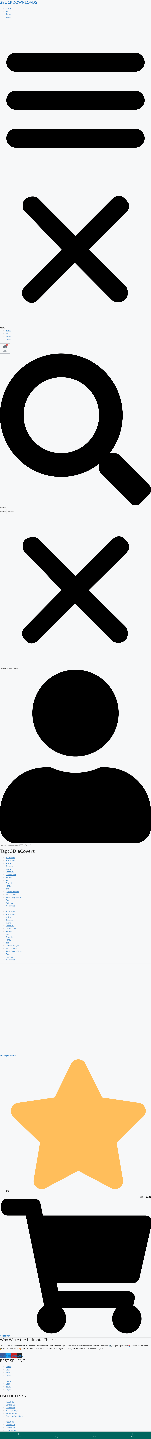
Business (9, 866)
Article (8, 863)
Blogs (8, 14)
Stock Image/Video (14, 897)
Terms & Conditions (14, 1416)
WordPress (10, 905)
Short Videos (11, 894)
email (8, 880)
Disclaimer (10, 1407)
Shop (8, 11)
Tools (8, 900)
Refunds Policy (12, 1413)
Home (8, 8)
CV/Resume (11, 874)
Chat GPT (10, 871)
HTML (8, 886)
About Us (10, 1402)
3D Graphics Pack (8, 1055)
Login (8, 17)
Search (3, 511)
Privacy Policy (11, 1410)
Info (7, 888)
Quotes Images (12, 891)
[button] (75, 175)
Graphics (9, 883)
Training (9, 903)
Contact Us (10, 1405)
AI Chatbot (10, 857)
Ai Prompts (10, 860)
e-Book (9, 877)
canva (8, 869)
